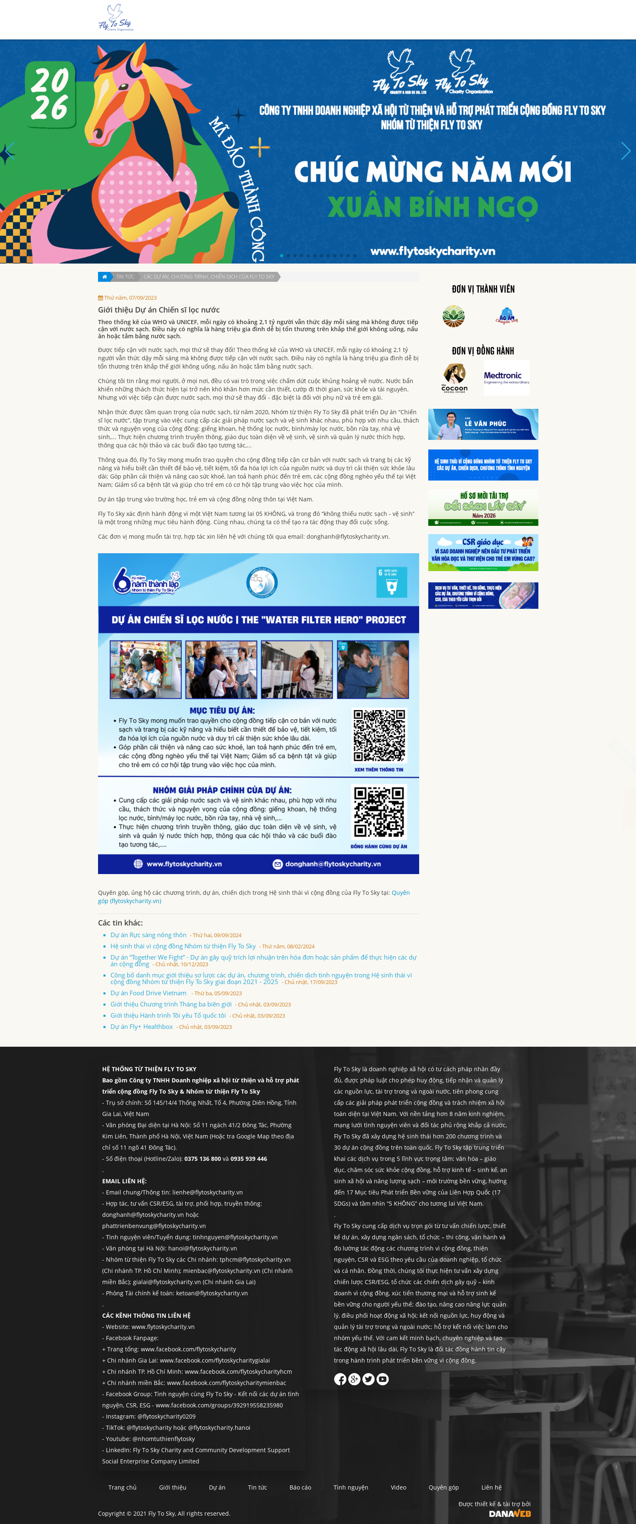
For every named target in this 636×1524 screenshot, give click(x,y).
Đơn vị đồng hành (483, 351)
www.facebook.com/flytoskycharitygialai (215, 1360)
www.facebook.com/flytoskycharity (188, 1349)
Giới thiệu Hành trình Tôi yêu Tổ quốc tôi (198, 1015)
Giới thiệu (314, 20)
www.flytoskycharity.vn (163, 1327)
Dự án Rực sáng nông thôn (176, 935)
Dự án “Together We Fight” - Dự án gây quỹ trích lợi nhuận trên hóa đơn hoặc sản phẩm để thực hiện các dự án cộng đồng (264, 960)
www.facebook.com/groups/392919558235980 (219, 1405)
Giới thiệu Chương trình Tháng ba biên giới (201, 1004)
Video (398, 1487)
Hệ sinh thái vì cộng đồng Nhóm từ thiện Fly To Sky (212, 946)
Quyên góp (481, 20)
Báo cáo (402, 20)
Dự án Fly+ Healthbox (171, 1026)
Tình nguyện (440, 20)
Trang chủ (277, 20)
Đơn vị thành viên (483, 289)
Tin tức (372, 20)
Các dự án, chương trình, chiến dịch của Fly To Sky (209, 276)
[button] (281, 255)
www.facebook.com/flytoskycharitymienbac (226, 1383)
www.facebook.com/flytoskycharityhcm (238, 1371)
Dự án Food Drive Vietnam (176, 993)
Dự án (345, 20)
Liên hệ (515, 20)
